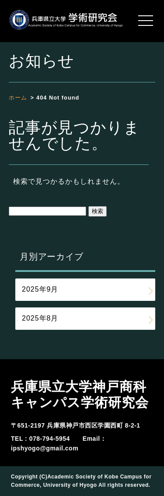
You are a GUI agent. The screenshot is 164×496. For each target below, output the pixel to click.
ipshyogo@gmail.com (44, 448)
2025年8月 (40, 318)
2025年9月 (40, 289)
